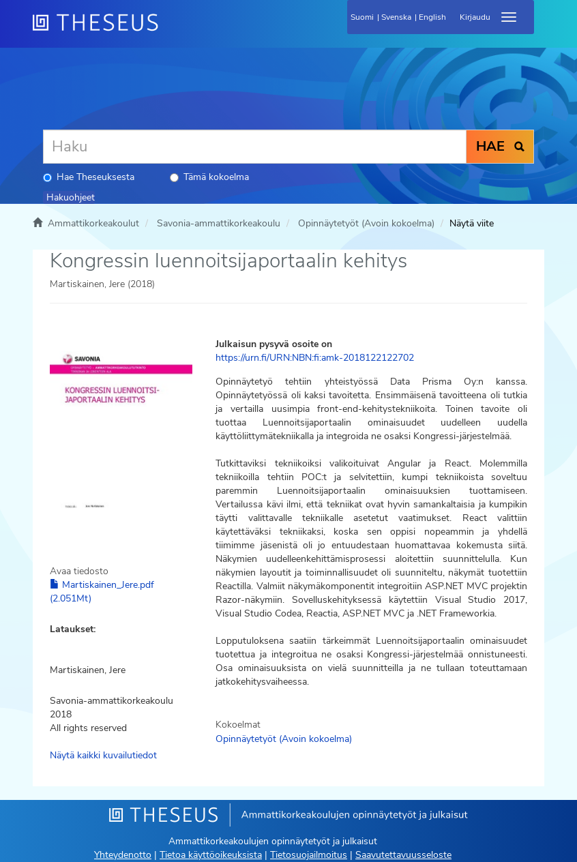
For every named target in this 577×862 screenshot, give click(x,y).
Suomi (362, 17)
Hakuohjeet (70, 197)
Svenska (396, 17)
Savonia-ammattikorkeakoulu (218, 223)
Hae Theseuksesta (88, 176)
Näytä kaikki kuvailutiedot (103, 755)
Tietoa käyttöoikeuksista (211, 854)
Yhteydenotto (122, 854)
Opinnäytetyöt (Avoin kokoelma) (366, 223)
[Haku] (255, 147)
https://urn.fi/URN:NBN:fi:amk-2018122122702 (315, 357)
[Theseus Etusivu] (169, 31)
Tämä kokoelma (209, 176)
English (432, 17)
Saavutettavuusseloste (403, 854)
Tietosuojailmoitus (308, 854)
